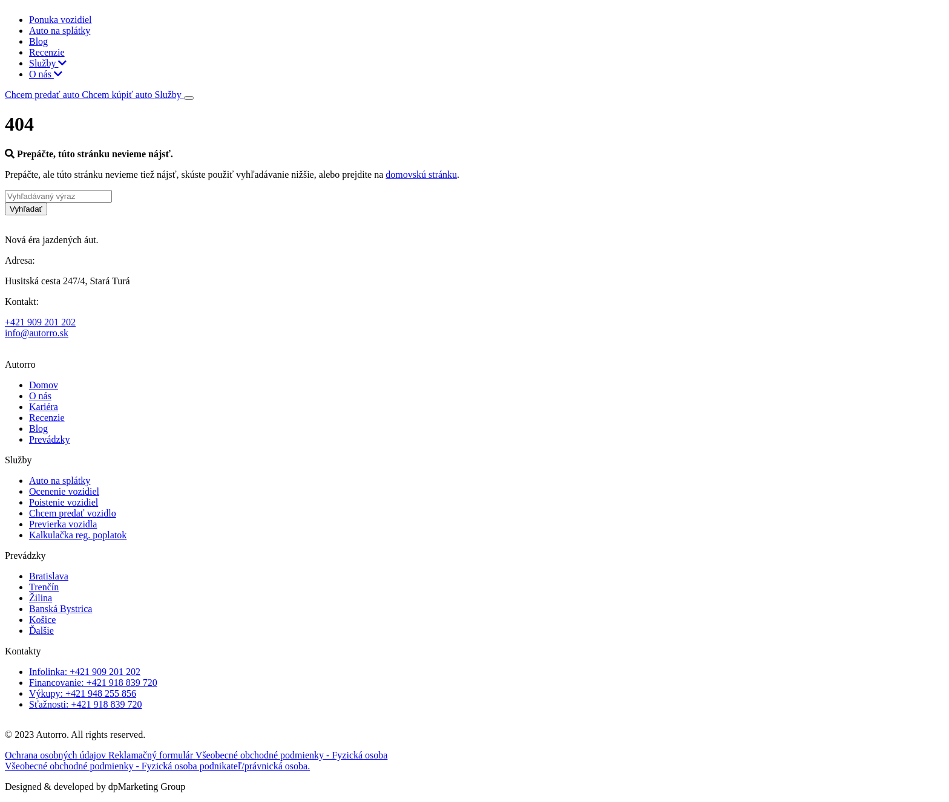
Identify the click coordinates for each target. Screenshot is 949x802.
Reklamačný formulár (151, 755)
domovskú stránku (421, 174)
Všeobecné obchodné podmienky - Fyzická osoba (291, 755)
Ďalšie (41, 630)
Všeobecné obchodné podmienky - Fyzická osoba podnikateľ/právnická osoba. (157, 766)
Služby (48, 63)
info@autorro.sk (36, 333)
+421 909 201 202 (40, 322)
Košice (42, 620)
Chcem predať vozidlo (72, 513)
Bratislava (48, 576)
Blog (38, 41)
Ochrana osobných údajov (56, 755)
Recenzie (47, 52)
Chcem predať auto (43, 95)
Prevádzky (49, 439)
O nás (45, 74)
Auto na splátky (59, 30)
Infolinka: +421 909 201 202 (84, 672)
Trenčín (44, 587)
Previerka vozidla (63, 524)
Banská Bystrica (60, 609)
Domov (43, 385)
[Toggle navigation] (189, 98)
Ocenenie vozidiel (64, 491)
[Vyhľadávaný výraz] (58, 196)
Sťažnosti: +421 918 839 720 (85, 704)
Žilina (40, 598)
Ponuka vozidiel (60, 20)
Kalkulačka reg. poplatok (77, 535)
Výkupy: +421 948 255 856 (82, 693)
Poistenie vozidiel (63, 502)
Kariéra (43, 407)
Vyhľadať (26, 209)
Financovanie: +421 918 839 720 (93, 682)
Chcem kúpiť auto (118, 95)
